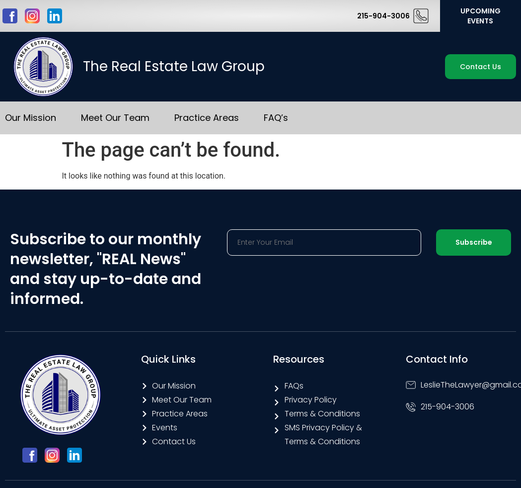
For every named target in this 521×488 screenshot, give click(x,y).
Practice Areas (206, 117)
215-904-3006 (383, 16)
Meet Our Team (115, 117)
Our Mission (30, 117)
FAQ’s (276, 117)
